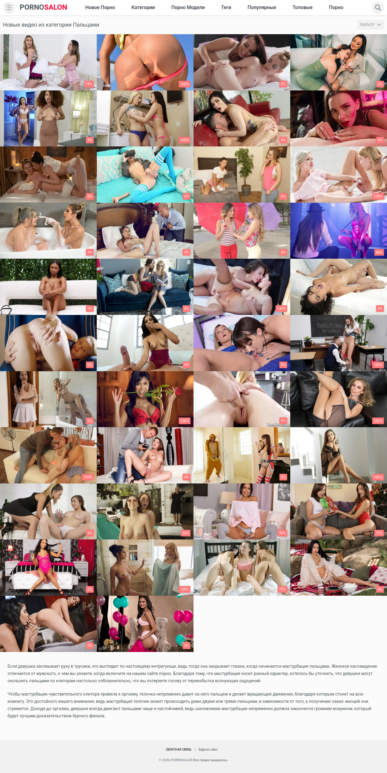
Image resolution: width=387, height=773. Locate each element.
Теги (226, 7)
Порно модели (188, 7)
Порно (336, 7)
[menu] (9, 8)
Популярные (262, 7)
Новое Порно (100, 7)
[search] (378, 8)
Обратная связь (178, 749)
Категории (143, 7)
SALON (43, 7)
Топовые (302, 7)
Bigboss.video (208, 749)
